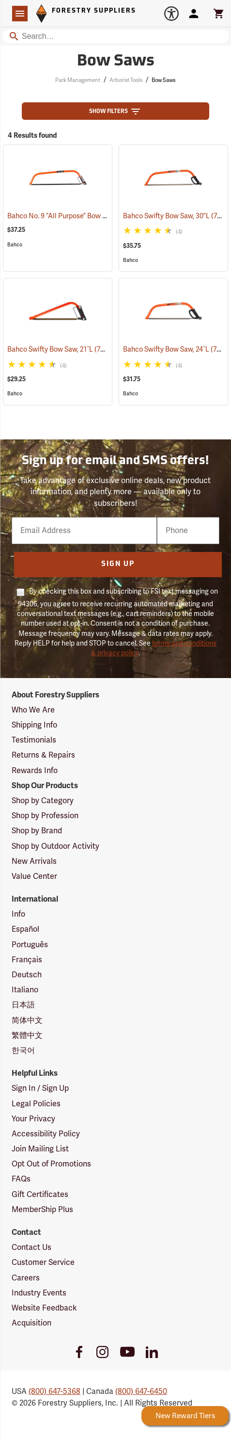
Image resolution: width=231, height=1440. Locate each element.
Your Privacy (33, 1119)
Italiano (25, 990)
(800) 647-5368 (54, 1391)
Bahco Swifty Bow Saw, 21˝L (62, 349)
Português (30, 945)
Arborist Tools (125, 80)
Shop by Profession (45, 816)
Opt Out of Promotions (51, 1164)
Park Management (77, 80)
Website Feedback (44, 1308)
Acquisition (31, 1323)
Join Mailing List (40, 1149)
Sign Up (118, 564)
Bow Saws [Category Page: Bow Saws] (115, 61)
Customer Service (43, 1262)
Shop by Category (43, 801)
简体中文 (27, 1020)
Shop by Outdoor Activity (55, 846)
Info (18, 914)
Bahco (14, 245)
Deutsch (27, 975)
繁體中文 (27, 1035)
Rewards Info (35, 771)
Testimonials (34, 740)
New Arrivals (34, 861)
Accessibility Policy (46, 1134)
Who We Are (33, 710)
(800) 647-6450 (141, 1391)
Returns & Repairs (43, 755)
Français (27, 960)
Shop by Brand (37, 831)
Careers (26, 1278)
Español (25, 929)
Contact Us (31, 1247)
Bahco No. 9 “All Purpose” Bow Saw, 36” (79, 216)
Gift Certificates (40, 1194)
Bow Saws (163, 80)
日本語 (23, 1005)
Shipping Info (34, 725)
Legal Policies (36, 1104)
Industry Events (39, 1293)
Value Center (34, 876)
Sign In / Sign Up (40, 1088)
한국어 (23, 1050)
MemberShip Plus (42, 1209)
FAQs (21, 1179)
